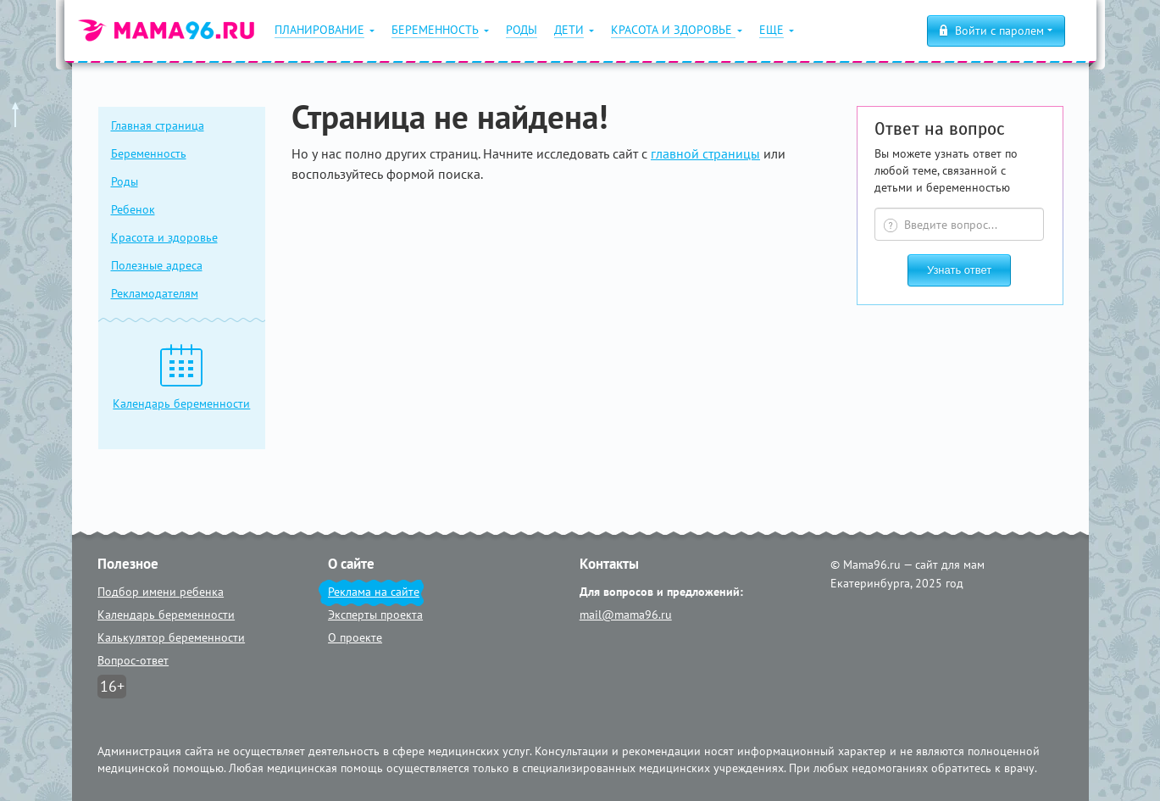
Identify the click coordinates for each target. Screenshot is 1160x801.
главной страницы (705, 153)
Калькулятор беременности (171, 637)
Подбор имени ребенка (160, 591)
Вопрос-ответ (133, 660)
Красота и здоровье (164, 237)
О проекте (355, 637)
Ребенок (133, 209)
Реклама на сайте (373, 591)
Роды (124, 181)
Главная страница (157, 125)
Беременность (148, 153)
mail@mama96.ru (626, 614)
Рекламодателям (154, 293)
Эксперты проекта (375, 614)
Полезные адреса (157, 265)
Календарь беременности (166, 614)
